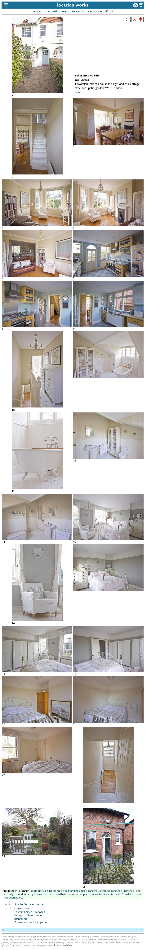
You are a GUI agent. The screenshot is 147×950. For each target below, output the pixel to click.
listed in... (80, 92)
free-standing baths (74, 890)
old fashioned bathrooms (59, 894)
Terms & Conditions (63, 945)
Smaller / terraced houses (29, 904)
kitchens (128, 890)
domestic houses (57, 11)
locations (38, 11)
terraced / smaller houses (86, 11)
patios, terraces (100, 894)
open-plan (82, 894)
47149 (109, 11)
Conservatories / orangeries (30, 922)
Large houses (22, 908)
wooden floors (13, 897)
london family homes (30, 894)
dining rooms (52, 890)
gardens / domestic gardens (104, 890)
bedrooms (37, 890)
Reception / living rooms (28, 915)
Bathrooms (20, 918)
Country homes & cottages (29, 912)
